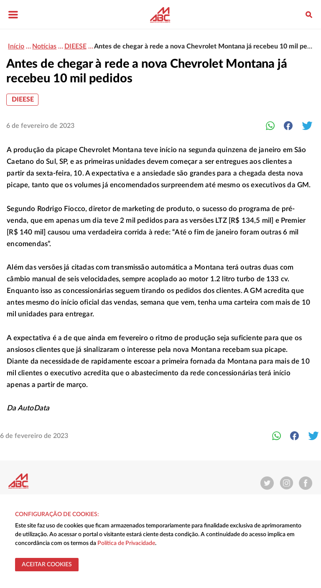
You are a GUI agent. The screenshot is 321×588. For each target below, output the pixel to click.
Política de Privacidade (126, 543)
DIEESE (23, 99)
